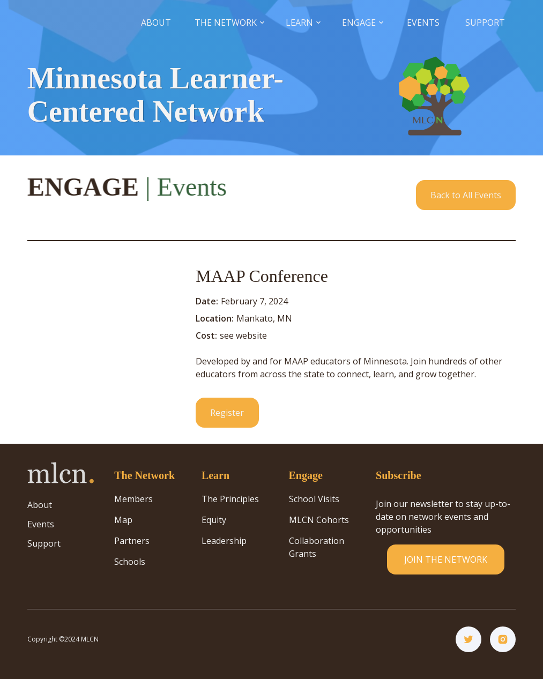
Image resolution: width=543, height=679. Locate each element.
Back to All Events (465, 195)
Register (227, 413)
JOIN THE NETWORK (445, 559)
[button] (229, 22)
